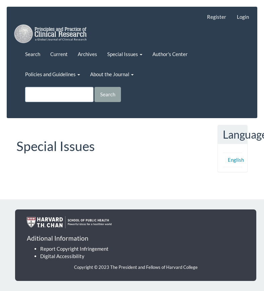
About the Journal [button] (112, 74)
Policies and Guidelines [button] (52, 74)
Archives (87, 54)
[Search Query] (59, 94)
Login (243, 17)
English (236, 160)
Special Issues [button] (124, 54)
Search (32, 54)
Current (59, 54)
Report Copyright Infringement (74, 249)
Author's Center (170, 54)
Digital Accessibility (62, 256)
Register (216, 17)
